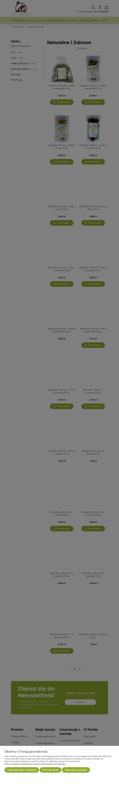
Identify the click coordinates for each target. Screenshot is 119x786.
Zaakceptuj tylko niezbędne (21, 770)
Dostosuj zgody (50, 770)
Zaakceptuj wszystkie (76, 770)
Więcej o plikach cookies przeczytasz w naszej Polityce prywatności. (35, 764)
